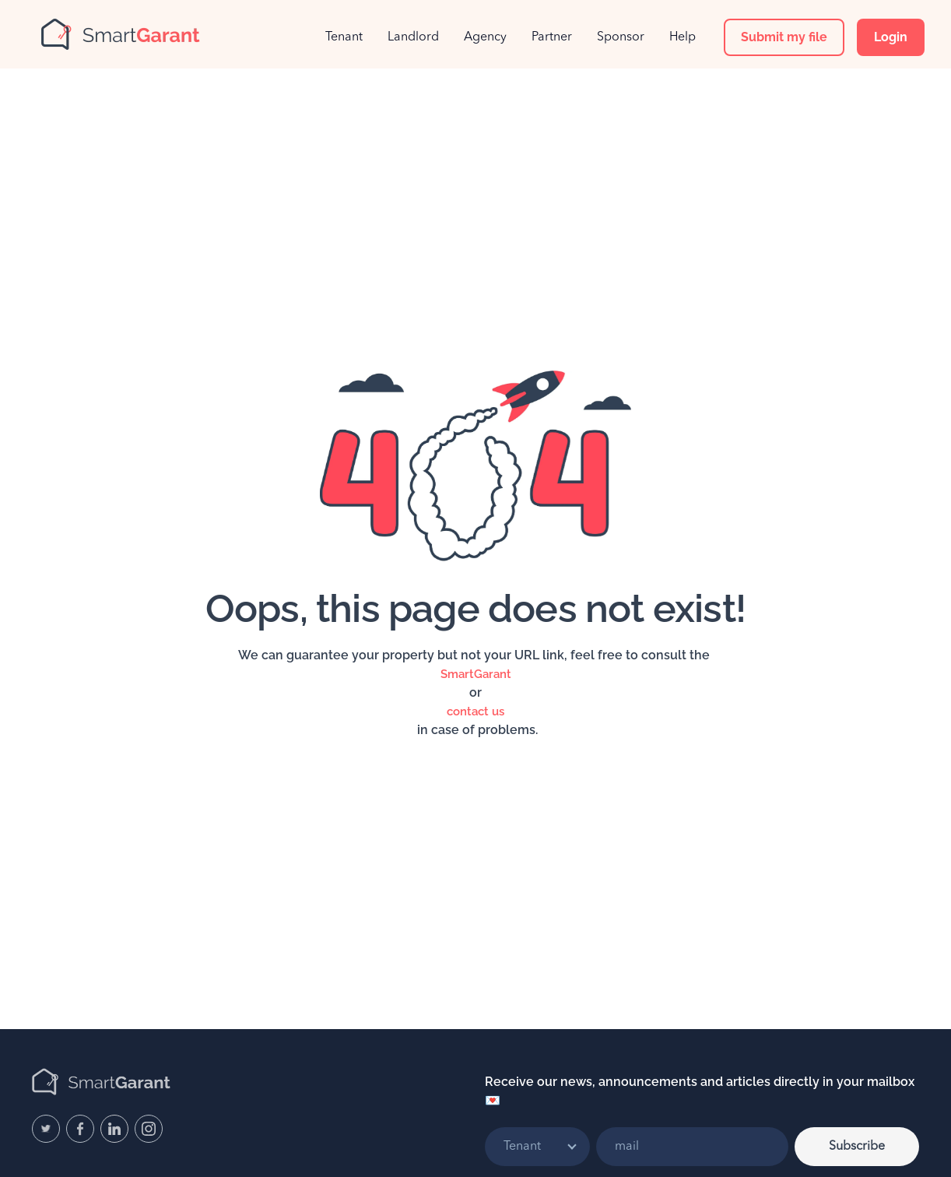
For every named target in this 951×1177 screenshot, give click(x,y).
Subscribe (857, 1146)
